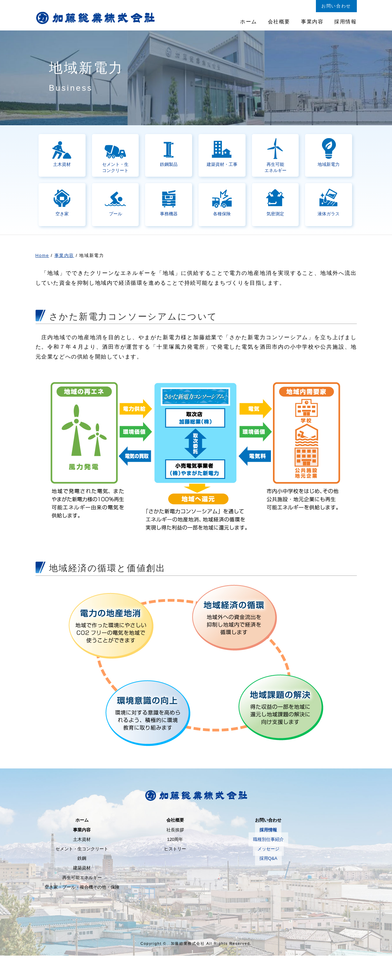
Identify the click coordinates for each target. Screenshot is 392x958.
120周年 (175, 841)
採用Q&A (268, 860)
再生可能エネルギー (82, 879)
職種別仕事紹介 (268, 841)
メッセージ (268, 850)
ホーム (82, 822)
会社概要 (175, 822)
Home (42, 257)
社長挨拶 (175, 831)
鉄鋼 (81, 860)
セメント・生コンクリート (81, 850)
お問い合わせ (268, 822)
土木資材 (82, 841)
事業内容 (64, 257)
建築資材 (82, 870)
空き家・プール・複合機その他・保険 (82, 889)
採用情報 (268, 831)
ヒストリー (175, 850)
